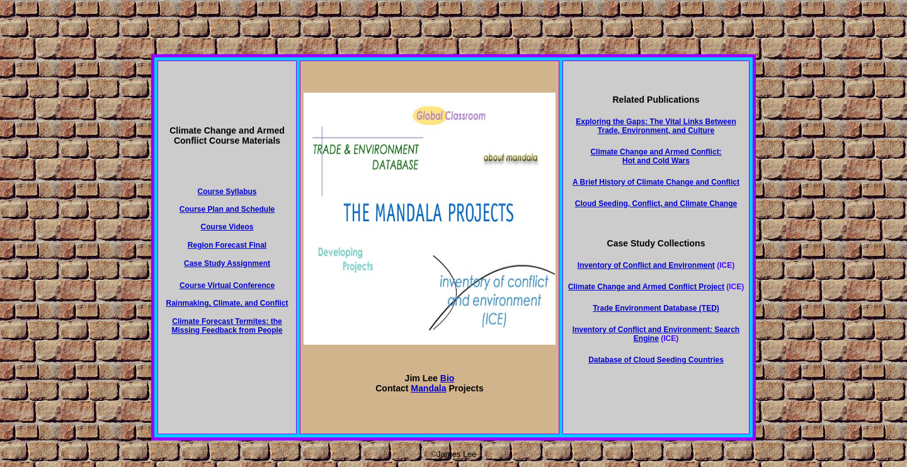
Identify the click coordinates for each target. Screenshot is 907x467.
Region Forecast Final (227, 245)
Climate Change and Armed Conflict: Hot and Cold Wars (655, 156)
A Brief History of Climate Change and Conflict (656, 182)
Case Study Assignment (227, 263)
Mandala (428, 388)
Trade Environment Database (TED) (656, 308)
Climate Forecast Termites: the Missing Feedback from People (226, 326)
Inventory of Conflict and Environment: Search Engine (656, 334)
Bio (447, 378)
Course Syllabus (226, 191)
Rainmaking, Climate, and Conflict (227, 303)
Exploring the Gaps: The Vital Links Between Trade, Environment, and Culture (656, 126)
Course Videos (227, 226)
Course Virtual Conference (227, 285)
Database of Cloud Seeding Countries (656, 359)
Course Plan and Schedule (227, 209)
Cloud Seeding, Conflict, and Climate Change (656, 203)
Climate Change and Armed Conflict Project (646, 286)
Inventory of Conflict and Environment (646, 265)
